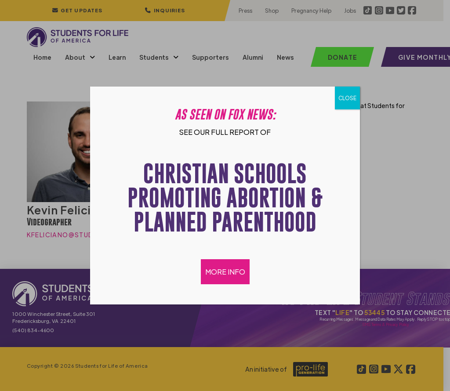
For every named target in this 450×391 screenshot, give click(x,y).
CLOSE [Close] (347, 97)
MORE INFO (225, 271)
